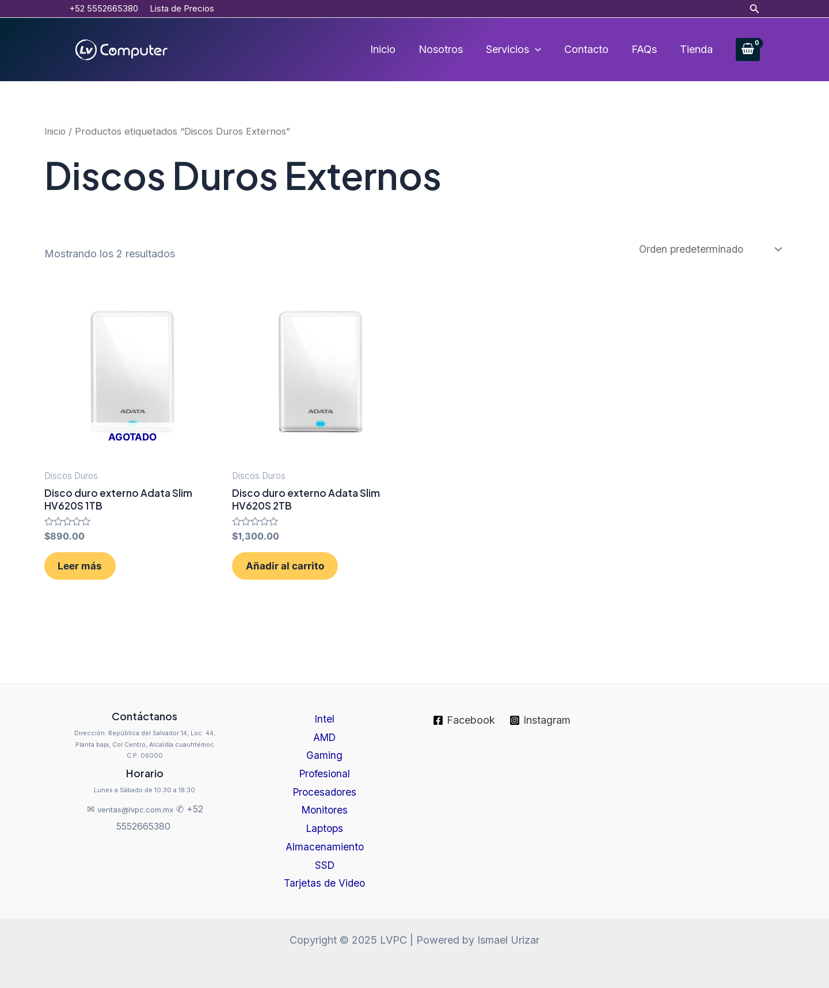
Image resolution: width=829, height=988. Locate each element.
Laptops (324, 826)
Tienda (697, 49)
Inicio (395, 49)
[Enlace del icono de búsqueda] (755, 9)
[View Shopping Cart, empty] (748, 50)
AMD (324, 729)
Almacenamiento (324, 845)
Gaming (324, 749)
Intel (324, 710)
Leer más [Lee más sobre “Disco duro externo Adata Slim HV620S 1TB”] (90, 573)
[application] (543, 49)
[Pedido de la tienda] (707, 249)
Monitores (325, 806)
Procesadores (324, 787)
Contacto (592, 49)
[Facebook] (464, 711)
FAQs (647, 49)
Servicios (521, 49)
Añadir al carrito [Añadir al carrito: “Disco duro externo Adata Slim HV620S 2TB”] (294, 573)
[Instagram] (540, 711)
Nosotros (451, 49)
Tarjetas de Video (324, 883)
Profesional (324, 768)
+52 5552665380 (103, 8)
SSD (324, 864)
